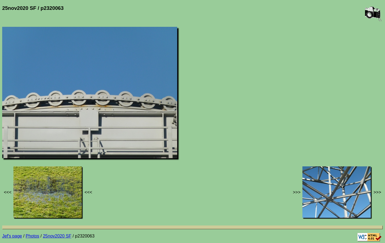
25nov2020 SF (57, 236)
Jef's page (12, 236)
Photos (32, 236)
